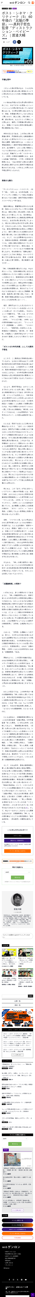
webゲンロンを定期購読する (17, 1229)
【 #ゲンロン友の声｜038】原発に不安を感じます (16, 1127)
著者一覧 (18, 1005)
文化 (10, 8)
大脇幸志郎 (9, 1104)
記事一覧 (18, 1001)
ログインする (17, 835)
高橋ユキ (11, 1079)
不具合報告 (17, 1237)
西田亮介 (4, 984)
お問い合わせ (9, 1262)
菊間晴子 (11, 1068)
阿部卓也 (8, 1097)
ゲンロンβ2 (4, 8)
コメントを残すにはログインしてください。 (16, 936)
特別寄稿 (5, 1068)
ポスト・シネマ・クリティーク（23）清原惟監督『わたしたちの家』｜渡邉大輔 (17, 1050)
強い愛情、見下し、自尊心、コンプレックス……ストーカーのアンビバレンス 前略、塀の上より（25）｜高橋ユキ (17, 1075)
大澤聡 (9, 984)
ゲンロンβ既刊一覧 (17, 1220)
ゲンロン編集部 (7, 1174)
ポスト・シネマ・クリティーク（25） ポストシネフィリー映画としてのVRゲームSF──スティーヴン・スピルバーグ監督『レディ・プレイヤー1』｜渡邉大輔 (17, 1043)
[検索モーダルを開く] (29, 2)
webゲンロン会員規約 (11, 1256)
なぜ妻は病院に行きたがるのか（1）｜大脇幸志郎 (16, 1102)
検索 (30, 996)
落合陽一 (30, 986)
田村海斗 (8, 1113)
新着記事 (5, 1079)
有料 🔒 (14, 8)
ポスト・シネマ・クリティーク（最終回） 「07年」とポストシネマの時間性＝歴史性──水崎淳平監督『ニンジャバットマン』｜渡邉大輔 (17, 1035)
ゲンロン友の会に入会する (17, 851)
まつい (10, 1122)
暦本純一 (20, 986)
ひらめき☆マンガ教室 (7, 966)
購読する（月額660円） (18, 840)
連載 (4, 1113)
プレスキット (9, 1265)
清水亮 (25, 986)
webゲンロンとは (10, 1251)
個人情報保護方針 (10, 1258)
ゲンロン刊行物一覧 (17, 1225)
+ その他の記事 (17, 912)
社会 (4, 1104)
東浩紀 (20, 966)
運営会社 (7, 1260)
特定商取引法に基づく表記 (13, 1254)
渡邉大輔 (4, 38)
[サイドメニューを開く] (2, 2)
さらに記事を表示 (17, 1055)
